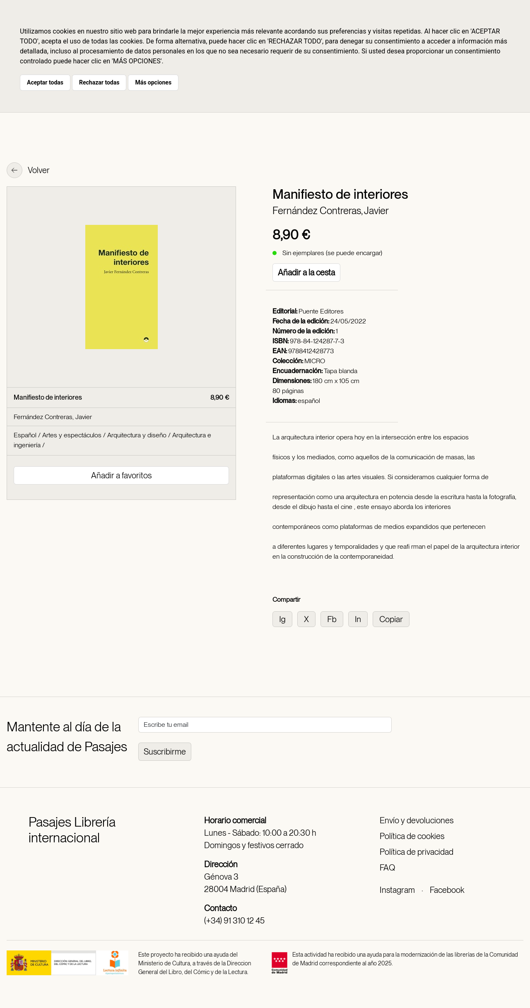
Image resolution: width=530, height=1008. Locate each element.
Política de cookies (412, 836)
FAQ (387, 868)
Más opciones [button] (153, 82)
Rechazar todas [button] (99, 82)
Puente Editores (321, 311)
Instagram (397, 890)
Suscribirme (165, 752)
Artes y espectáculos (71, 435)
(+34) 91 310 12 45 (234, 921)
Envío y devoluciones (416, 820)
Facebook (447, 890)
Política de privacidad (416, 852)
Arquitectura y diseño (136, 435)
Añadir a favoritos (121, 475)
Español (25, 435)
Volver (28, 171)
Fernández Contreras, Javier (330, 211)
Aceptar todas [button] (45, 82)
